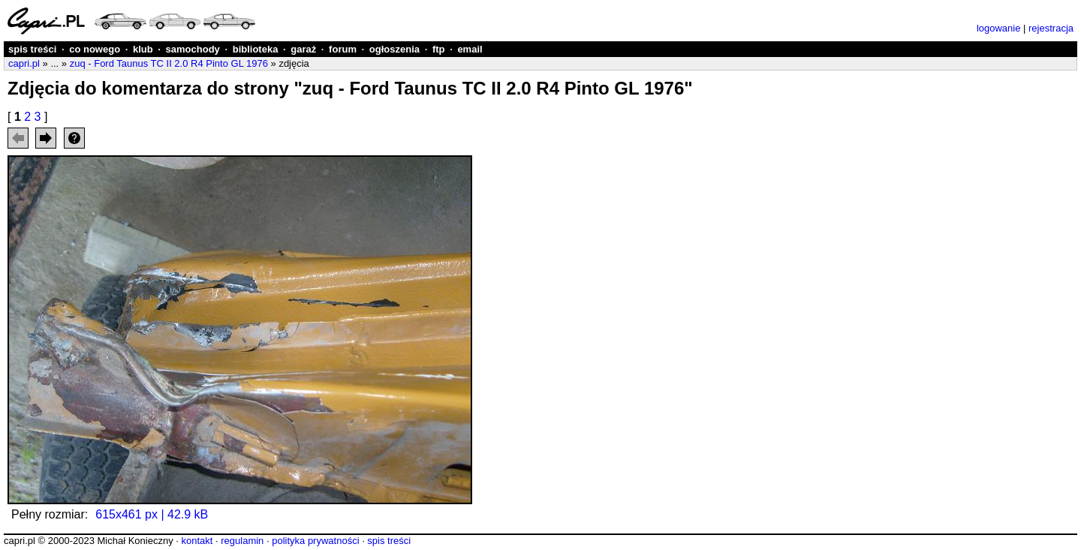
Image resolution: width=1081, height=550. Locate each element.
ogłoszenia (394, 49)
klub (143, 49)
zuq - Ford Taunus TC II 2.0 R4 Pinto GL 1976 (169, 63)
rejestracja (1050, 28)
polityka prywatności (315, 540)
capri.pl (24, 63)
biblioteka (256, 49)
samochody (193, 49)
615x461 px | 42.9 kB (151, 514)
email (469, 49)
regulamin (242, 540)
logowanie (999, 28)
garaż (303, 49)
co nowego (94, 49)
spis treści (32, 49)
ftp (438, 49)
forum (343, 49)
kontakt (196, 540)
